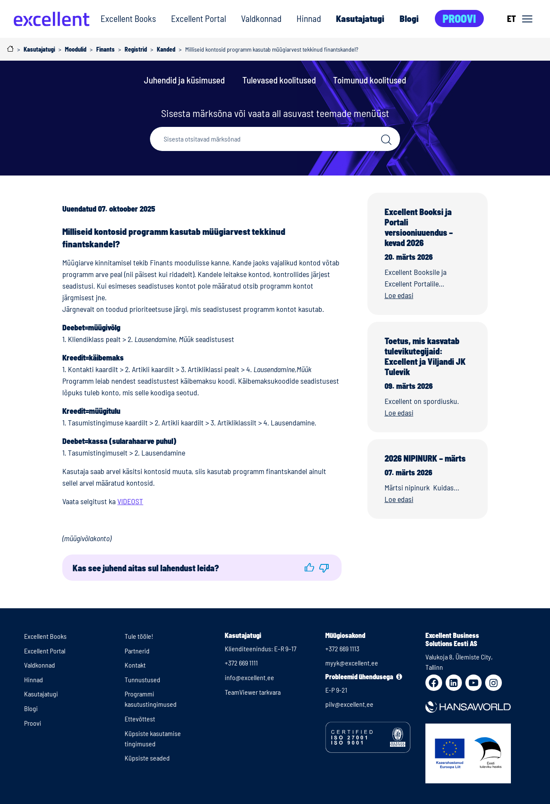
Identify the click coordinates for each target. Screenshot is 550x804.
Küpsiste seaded (147, 758)
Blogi (409, 18)
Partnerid (137, 651)
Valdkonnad (261, 18)
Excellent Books (128, 18)
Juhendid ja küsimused (184, 79)
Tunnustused (142, 679)
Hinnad (308, 18)
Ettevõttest (140, 719)
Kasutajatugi (360, 18)
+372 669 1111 (241, 663)
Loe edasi (399, 295)
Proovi (459, 18)
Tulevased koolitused (279, 79)
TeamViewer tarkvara (253, 692)
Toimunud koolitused (369, 79)
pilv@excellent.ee (349, 704)
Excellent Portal (198, 18)
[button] (309, 567)
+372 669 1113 (342, 648)
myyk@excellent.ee (351, 663)
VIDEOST (130, 501)
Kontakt (135, 665)
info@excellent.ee (249, 677)
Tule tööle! (139, 636)
